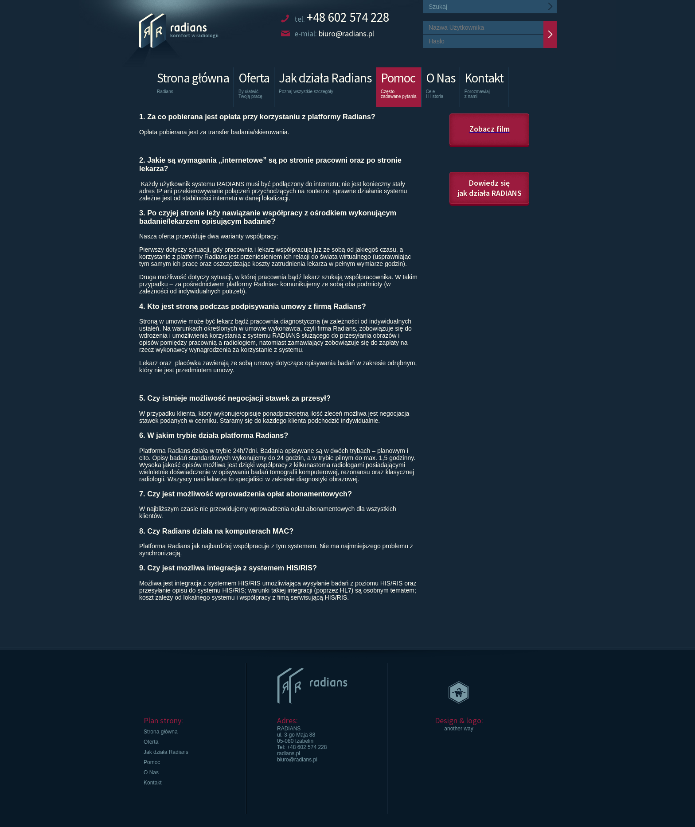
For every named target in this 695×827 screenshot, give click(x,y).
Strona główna (193, 88)
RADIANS (289, 729)
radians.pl (288, 753)
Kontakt (484, 88)
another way (458, 729)
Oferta (254, 88)
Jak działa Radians (325, 88)
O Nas (441, 88)
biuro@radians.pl (297, 760)
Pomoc (398, 84)
